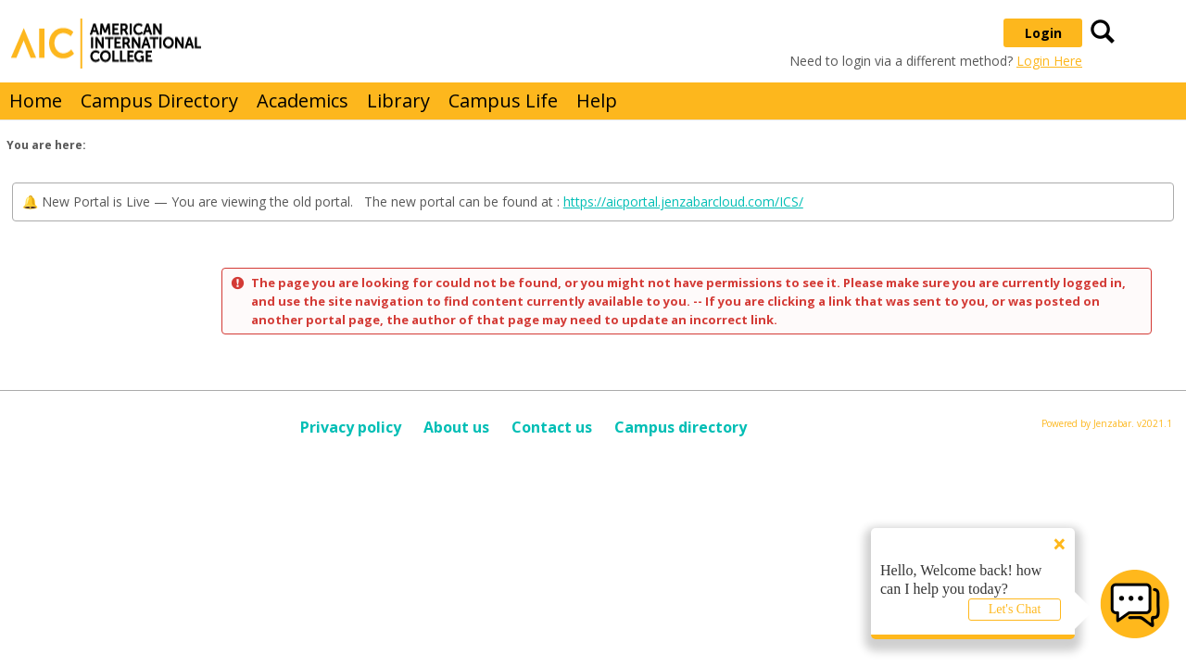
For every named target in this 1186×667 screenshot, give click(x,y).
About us (456, 427)
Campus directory (680, 427)
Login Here (1049, 60)
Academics (302, 100)
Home (35, 100)
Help (596, 100)
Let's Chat (1015, 609)
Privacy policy (350, 427)
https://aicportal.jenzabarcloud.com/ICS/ (683, 201)
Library (398, 100)
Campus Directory (159, 100)
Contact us (551, 427)
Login (1043, 33)
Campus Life (503, 100)
